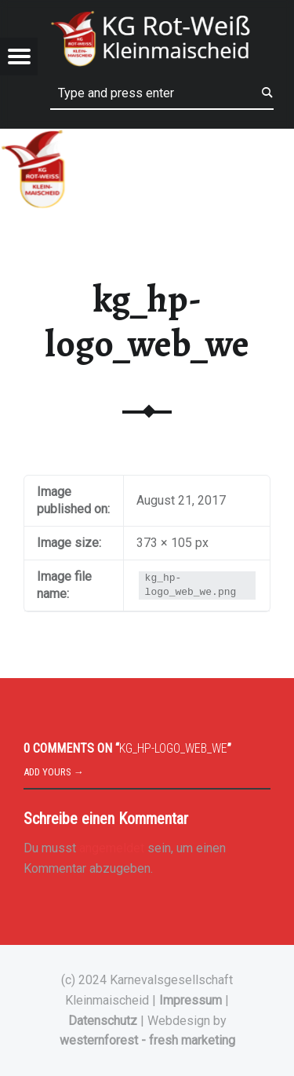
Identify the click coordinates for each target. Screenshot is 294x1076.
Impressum (190, 1000)
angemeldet (111, 848)
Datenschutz (102, 1020)
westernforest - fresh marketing (147, 1040)
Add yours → (54, 772)
